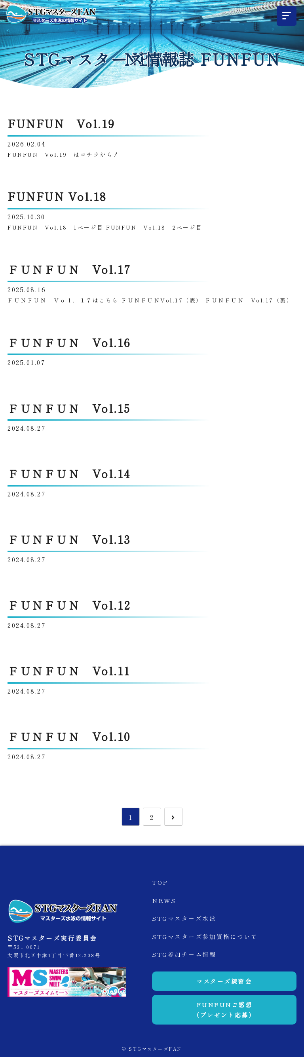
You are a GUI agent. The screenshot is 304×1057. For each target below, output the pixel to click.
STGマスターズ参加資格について (205, 936)
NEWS (164, 900)
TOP (160, 882)
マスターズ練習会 (224, 981)
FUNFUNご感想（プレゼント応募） (224, 1009)
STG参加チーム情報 (184, 954)
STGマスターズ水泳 (184, 918)
